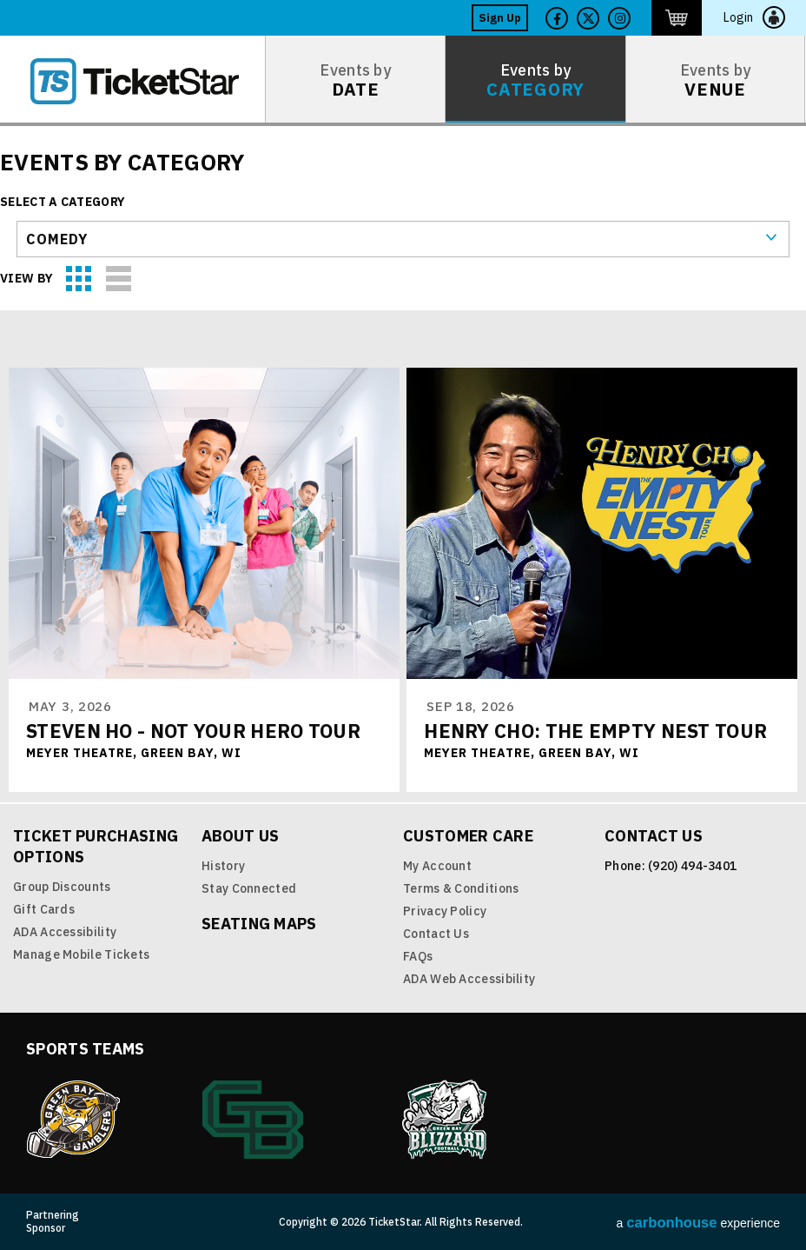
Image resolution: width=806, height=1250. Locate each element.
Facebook (556, 18)
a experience (698, 1222)
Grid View (79, 279)
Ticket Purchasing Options (95, 846)
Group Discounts (62, 886)
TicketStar (146, 81)
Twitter (588, 18)
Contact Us (436, 933)
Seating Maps (259, 924)
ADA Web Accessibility (469, 979)
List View (119, 279)
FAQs (418, 956)
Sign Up (500, 17)
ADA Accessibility (64, 932)
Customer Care (468, 836)
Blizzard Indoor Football (445, 1119)
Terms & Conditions (461, 888)
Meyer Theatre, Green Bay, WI (133, 753)
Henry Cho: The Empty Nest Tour (595, 730)
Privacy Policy (444, 911)
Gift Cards (44, 909)
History (223, 866)
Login (738, 17)
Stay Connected (249, 888)
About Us (240, 836)
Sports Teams (85, 1049)
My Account (437, 866)
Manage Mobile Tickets (81, 954)
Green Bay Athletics (253, 1119)
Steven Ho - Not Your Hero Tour (193, 730)
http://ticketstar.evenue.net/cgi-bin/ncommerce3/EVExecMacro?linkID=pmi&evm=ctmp (676, 18)
